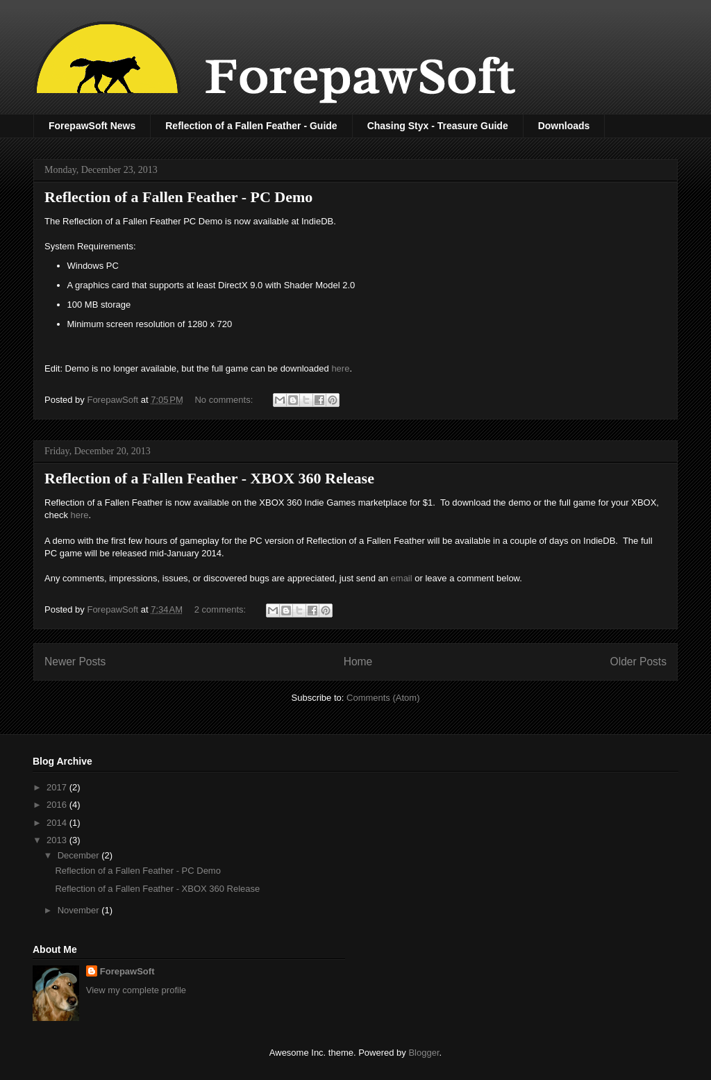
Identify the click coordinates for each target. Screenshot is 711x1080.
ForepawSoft (127, 971)
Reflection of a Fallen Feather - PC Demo (178, 197)
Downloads (564, 125)
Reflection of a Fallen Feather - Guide (251, 125)
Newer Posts (75, 661)
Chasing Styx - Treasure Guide (437, 125)
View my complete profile (136, 990)
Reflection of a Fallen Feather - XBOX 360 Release (209, 478)
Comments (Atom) (382, 697)
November (80, 910)
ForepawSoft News (92, 125)
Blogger (423, 1052)
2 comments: (221, 609)
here (340, 368)
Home (358, 661)
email (401, 578)
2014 (58, 822)
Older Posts (638, 661)
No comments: (224, 399)
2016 (58, 804)
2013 (58, 840)
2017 (58, 787)
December (80, 855)
